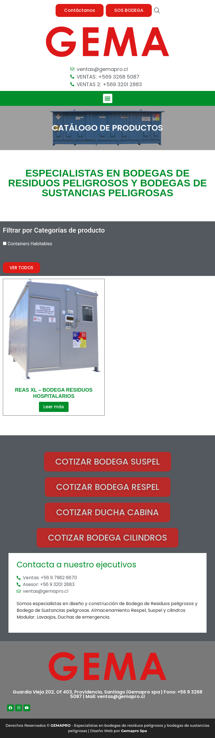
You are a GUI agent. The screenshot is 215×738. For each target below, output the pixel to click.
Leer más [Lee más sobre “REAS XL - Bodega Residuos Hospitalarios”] (53, 406)
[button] (80, 10)
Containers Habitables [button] (30, 243)
